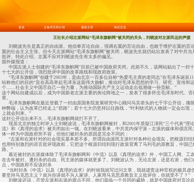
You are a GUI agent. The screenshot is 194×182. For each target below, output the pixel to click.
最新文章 (87, 27)
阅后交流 (120, 27)
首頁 (21, 27)
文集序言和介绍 (54, 27)
